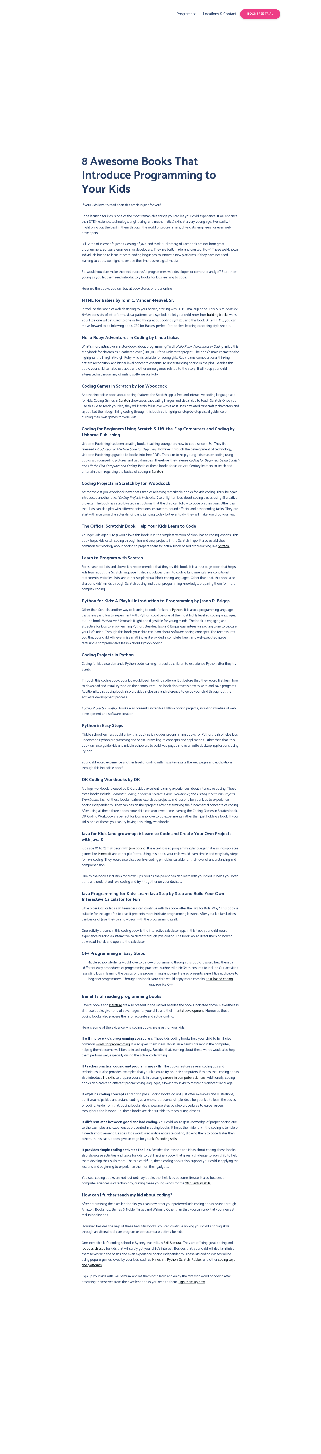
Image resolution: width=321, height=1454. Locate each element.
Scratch (124, 401)
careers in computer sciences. (184, 1078)
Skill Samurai (172, 1243)
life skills (109, 1078)
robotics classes (93, 1249)
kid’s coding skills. (164, 1139)
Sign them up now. (192, 1282)
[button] (260, 14)
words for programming (113, 1044)
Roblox (196, 1260)
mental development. (189, 1011)
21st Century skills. (198, 1183)
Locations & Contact (219, 14)
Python (177, 610)
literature (115, 1005)
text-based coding (219, 979)
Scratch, (185, 1260)
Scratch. (223, 546)
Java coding (137, 848)
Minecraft (104, 854)
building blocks (218, 315)
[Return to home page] (57, 14)
